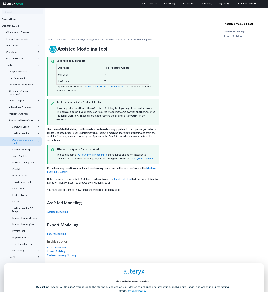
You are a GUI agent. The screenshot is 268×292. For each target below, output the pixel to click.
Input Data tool (157, 171)
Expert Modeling (20, 156)
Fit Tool (16, 201)
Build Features (19, 175)
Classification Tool (21, 182)
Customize (160, 276)
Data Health (18, 188)
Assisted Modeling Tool (25, 141)
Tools (22, 65)
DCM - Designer (24, 100)
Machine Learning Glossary (25, 162)
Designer (96, 32)
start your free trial (177, 151)
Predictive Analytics (18, 113)
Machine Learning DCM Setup (23, 210)
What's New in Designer (18, 32)
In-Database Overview (20, 107)
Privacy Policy (137, 257)
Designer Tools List (18, 71)
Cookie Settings (132, 266)
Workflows (22, 52)
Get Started (22, 45)
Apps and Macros (22, 58)
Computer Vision (25, 126)
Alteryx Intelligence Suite (24, 120)
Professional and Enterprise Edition (139, 79)
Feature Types (19, 195)
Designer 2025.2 (20, 25)
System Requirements (17, 39)
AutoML (16, 169)
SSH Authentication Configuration (18, 93)
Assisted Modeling (21, 149)
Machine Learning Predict (24, 217)
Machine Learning (25, 133)
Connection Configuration (21, 84)
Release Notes (9, 19)
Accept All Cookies (108, 276)
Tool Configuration (18, 78)
